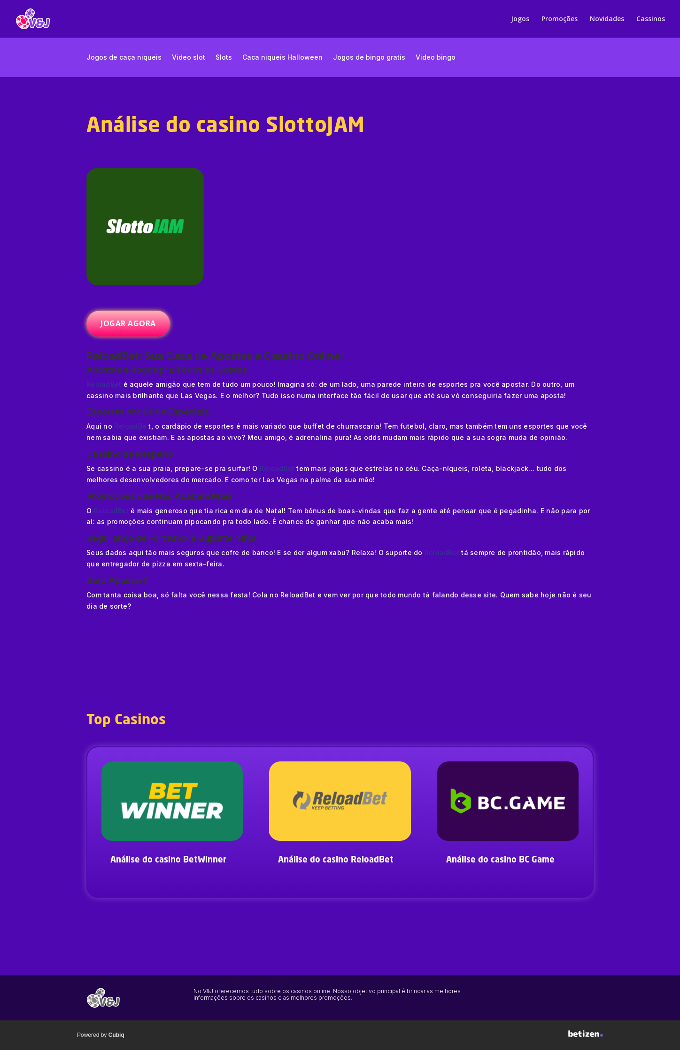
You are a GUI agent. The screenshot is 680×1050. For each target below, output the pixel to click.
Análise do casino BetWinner (168, 860)
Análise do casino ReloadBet (336, 860)
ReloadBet (103, 384)
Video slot (188, 57)
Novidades (607, 19)
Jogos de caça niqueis (124, 57)
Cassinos (650, 19)
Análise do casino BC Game (500, 860)
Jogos (520, 19)
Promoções (559, 19)
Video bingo (436, 57)
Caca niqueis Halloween (282, 57)
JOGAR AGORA (128, 323)
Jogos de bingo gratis (369, 57)
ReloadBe (130, 426)
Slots (224, 57)
